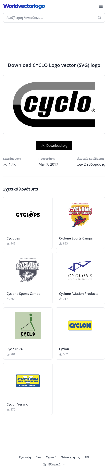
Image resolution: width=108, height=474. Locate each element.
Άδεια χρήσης (70, 457)
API (87, 457)
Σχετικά (51, 457)
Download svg (54, 145)
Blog (38, 457)
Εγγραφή (25, 457)
